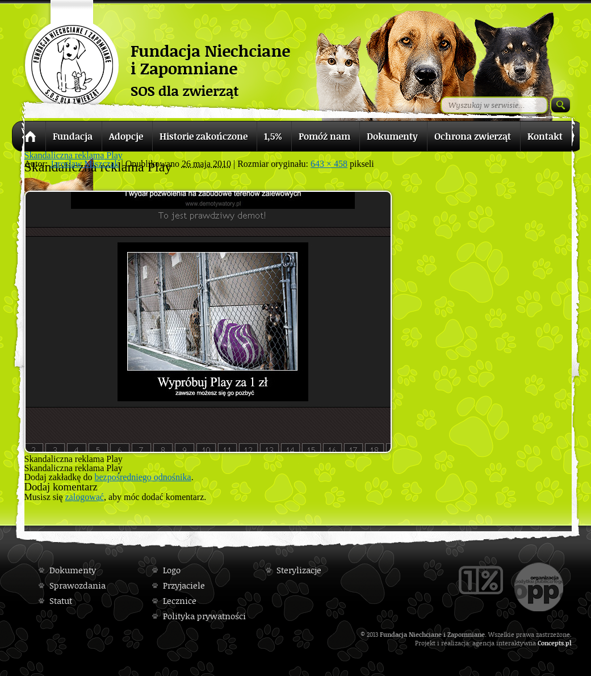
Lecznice (179, 601)
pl (568, 643)
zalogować (84, 497)
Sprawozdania (77, 585)
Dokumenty (72, 570)
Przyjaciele (184, 585)
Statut (60, 601)
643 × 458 (329, 164)
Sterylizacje (298, 570)
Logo (172, 570)
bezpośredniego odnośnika (142, 477)
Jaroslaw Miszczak (84, 164)
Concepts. (551, 643)
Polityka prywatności (204, 616)
